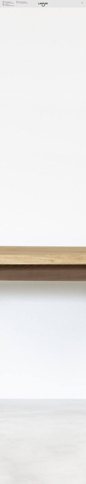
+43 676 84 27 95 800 (23, 3)
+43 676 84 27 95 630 (10, 3)
